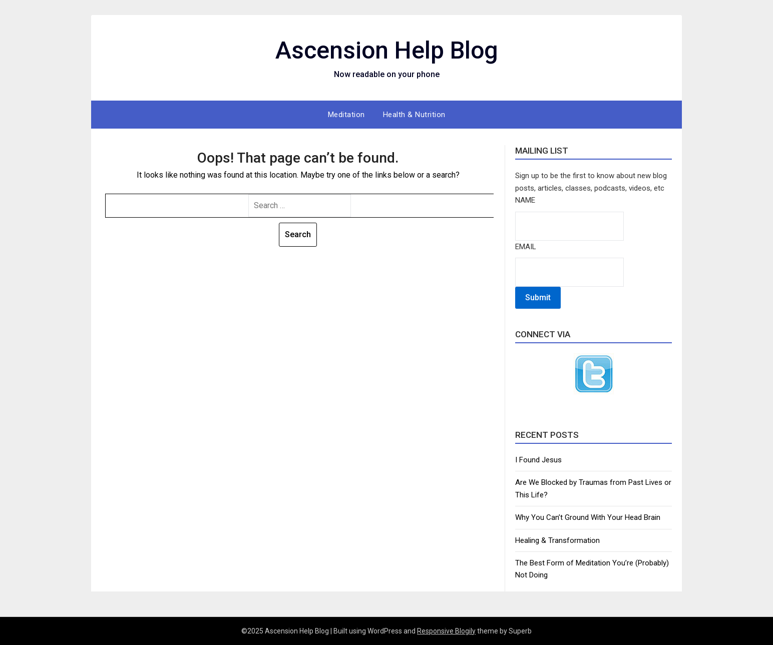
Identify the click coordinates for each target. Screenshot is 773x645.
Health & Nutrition (414, 114)
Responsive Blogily (446, 631)
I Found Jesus (538, 459)
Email (525, 246)
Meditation (346, 114)
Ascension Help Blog (386, 50)
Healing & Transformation (557, 540)
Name (525, 200)
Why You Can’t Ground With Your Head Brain (587, 517)
